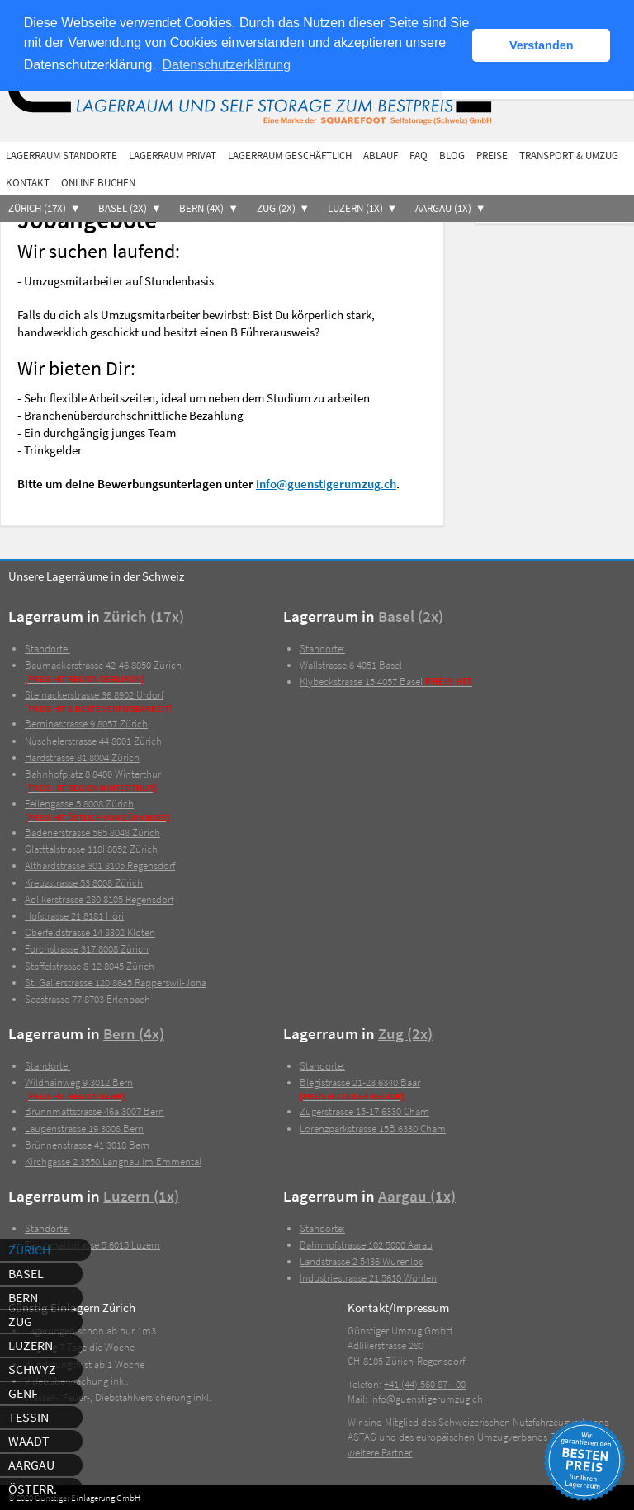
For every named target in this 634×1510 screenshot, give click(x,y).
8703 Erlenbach (87, 999)
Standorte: (47, 649)
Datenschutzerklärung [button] (227, 65)
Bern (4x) (201, 208)
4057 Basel (386, 682)
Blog (452, 155)
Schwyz (32, 1369)
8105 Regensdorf (100, 865)
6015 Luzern (92, 1245)
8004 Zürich (82, 757)
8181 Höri (74, 916)
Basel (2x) (122, 208)
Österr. (32, 1488)
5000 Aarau (366, 1245)
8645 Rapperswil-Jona (115, 983)
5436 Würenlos (361, 1261)
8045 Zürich (89, 966)
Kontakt (28, 183)
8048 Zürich (92, 833)
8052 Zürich (91, 849)
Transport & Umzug (568, 155)
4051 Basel (351, 665)
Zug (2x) (276, 208)
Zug (20, 1321)
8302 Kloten (90, 932)
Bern (23, 1297)
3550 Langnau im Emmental (113, 1162)
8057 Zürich (86, 724)
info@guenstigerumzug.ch (326, 484)
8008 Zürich (84, 883)
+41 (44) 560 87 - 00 (425, 1384)
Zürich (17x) (37, 208)
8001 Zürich (93, 741)
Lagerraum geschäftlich (290, 155)
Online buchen (98, 183)
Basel (26, 1273)
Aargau (31, 1464)
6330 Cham (364, 1111)
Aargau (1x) (443, 208)
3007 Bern (94, 1111)
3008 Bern (84, 1129)
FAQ (418, 155)
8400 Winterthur (154, 781)
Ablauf (380, 155)
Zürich (29, 1249)
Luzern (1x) (355, 208)
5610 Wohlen (368, 1278)
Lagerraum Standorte (61, 155)
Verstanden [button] (541, 45)
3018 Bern (87, 1145)
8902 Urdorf (154, 702)
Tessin (28, 1417)
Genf (23, 1393)
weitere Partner (380, 1453)
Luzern (30, 1345)
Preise (492, 155)
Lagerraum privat (172, 155)
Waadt (29, 1440)
